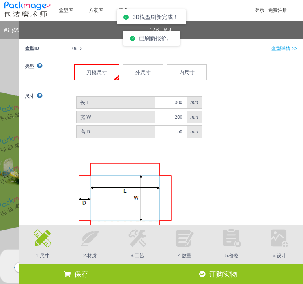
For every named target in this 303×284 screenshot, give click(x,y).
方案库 (96, 10)
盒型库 (66, 10)
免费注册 (277, 10)
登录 (259, 10)
